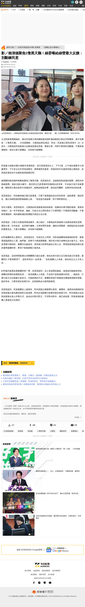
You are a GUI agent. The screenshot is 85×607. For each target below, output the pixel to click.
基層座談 (74, 431)
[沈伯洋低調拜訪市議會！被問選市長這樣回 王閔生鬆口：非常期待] (42, 525)
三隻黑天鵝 (41, 431)
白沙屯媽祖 (6, 6)
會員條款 (34, 574)
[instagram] (39, 583)
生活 (71, 6)
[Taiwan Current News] (72, 2)
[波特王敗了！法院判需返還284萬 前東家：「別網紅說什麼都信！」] (35, 47)
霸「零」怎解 (34, 10)
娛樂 (37, 6)
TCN (14, 10)
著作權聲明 (56, 570)
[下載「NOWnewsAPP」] (11, 425)
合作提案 (51, 574)
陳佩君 (6, 62)
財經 (54, 6)
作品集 (78, 417)
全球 (49, 6)
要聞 (26, 6)
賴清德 (20, 431)
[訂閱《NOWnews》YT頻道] (74, 425)
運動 (43, 6)
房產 (65, 6)
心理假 (22, 10)
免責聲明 (36, 570)
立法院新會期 (8, 431)
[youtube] (50, 583)
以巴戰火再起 (73, 10)
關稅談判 (63, 431)
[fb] (34, 583)
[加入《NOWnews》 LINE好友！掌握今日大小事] (53, 425)
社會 (60, 6)
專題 (32, 6)
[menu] (83, 6)
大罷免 (52, 431)
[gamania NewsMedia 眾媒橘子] (42, 592)
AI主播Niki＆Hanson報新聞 (53, 10)
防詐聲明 (28, 570)
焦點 (14, 6)
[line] (44, 583)
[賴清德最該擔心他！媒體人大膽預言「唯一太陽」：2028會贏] (42, 458)
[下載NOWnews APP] (76, 2)
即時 (20, 6)
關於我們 (42, 574)
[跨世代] (5, 10)
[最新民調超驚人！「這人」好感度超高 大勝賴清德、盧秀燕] (42, 480)
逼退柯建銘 (13, 363)
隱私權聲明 (46, 570)
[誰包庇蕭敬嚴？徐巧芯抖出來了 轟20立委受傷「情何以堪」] (42, 502)
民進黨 (30, 431)
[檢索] (81, 2)
